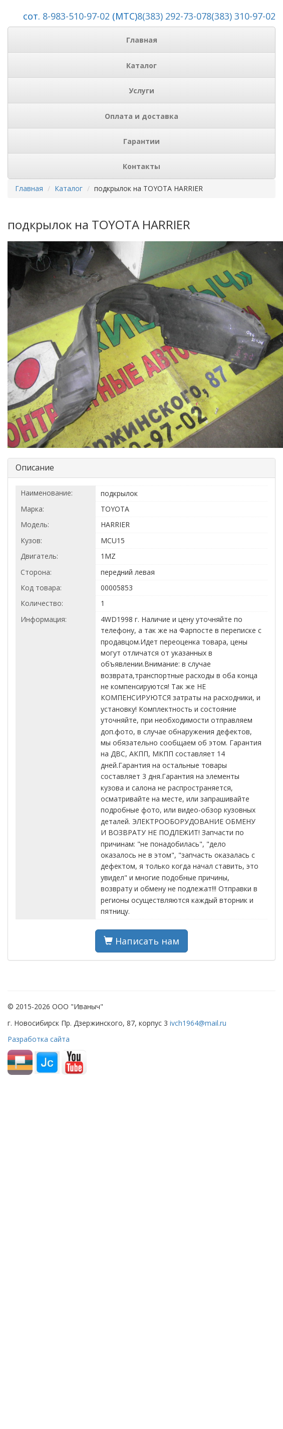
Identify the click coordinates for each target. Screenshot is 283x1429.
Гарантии (141, 141)
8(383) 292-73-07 (171, 16)
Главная (141, 40)
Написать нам (141, 941)
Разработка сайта (39, 1039)
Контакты (141, 166)
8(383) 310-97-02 (240, 16)
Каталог (141, 65)
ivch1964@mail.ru (198, 1023)
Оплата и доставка (141, 116)
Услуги (141, 90)
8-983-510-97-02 (76, 16)
